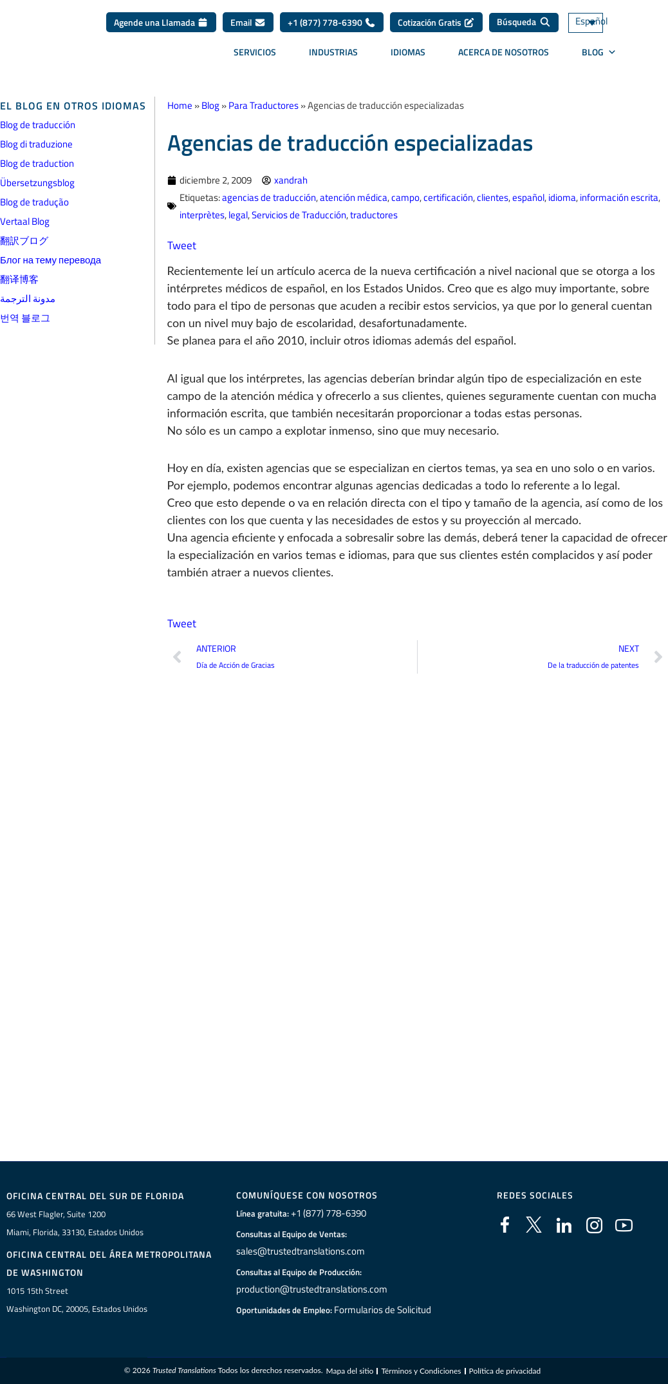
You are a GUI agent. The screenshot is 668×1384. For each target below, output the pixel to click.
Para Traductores (263, 105)
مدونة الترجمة (27, 298)
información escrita (619, 197)
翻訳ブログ (24, 240)
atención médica (353, 197)
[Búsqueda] (524, 22)
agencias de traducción (269, 197)
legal (238, 214)
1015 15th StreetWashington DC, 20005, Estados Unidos (76, 1301)
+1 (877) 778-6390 (332, 22)
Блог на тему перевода (50, 259)
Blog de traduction (37, 163)
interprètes (202, 214)
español (528, 197)
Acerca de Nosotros (503, 52)
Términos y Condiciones (421, 1373)
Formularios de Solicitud (383, 1309)
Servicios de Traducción (299, 214)
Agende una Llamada (161, 22)
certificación (448, 197)
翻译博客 (19, 279)
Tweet (182, 245)
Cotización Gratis (436, 22)
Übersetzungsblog (37, 182)
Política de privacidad (505, 1373)
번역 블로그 (25, 317)
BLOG (599, 52)
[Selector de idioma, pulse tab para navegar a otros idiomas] (603, 23)
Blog (210, 105)
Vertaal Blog (25, 221)
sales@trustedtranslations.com (299, 1251)
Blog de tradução (34, 201)
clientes (492, 197)
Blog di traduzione (36, 144)
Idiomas (408, 52)
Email (248, 22)
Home (179, 105)
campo (405, 197)
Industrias (333, 52)
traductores (374, 214)
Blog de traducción (37, 124)
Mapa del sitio (349, 1373)
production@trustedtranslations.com (309, 1289)
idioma (562, 197)
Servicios (255, 52)
